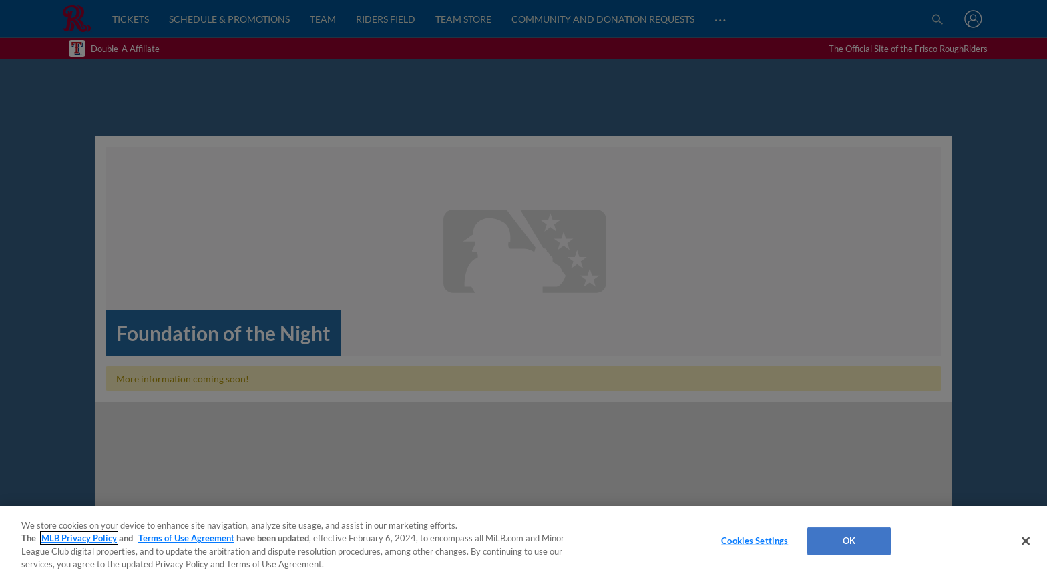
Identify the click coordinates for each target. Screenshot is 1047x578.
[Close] (1025, 540)
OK (849, 540)
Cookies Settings (754, 540)
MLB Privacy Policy (79, 538)
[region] (523, 542)
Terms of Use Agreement (186, 538)
